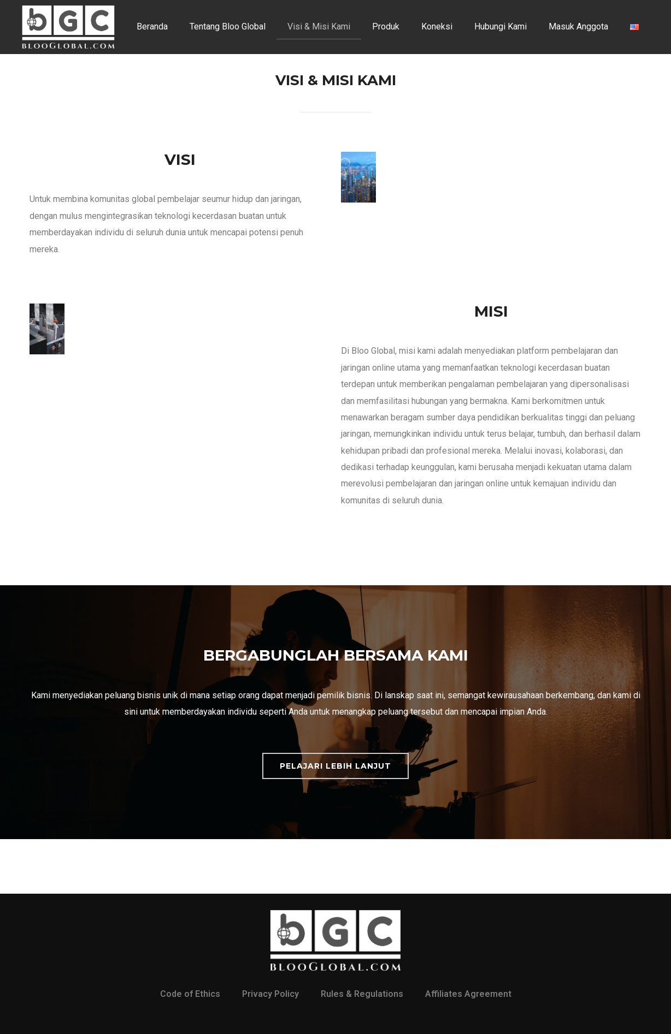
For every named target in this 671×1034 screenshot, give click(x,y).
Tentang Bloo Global (228, 26)
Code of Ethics (190, 994)
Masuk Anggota (578, 26)
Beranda (152, 26)
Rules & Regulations (362, 994)
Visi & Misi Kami (318, 26)
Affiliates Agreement (468, 994)
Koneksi (436, 26)
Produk (385, 26)
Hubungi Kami (500, 26)
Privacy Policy (270, 994)
